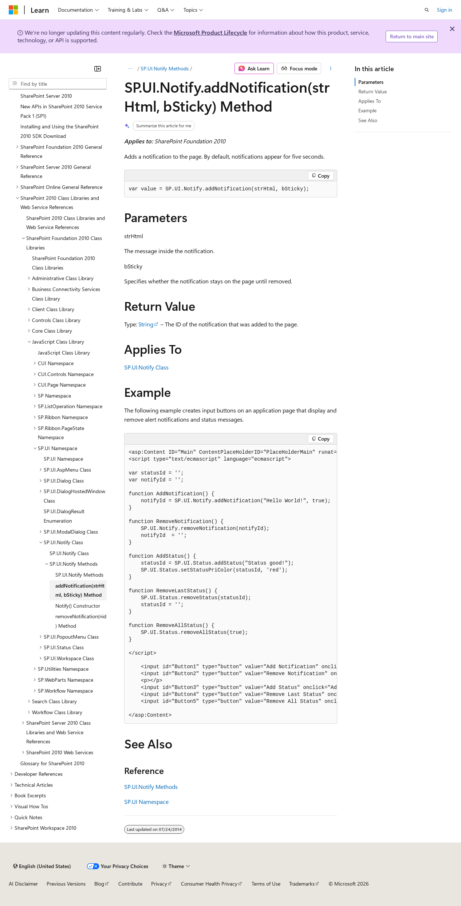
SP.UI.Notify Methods (165, 68)
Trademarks (302, 883)
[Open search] (426, 9)
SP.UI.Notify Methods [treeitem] (79, 574)
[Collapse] (97, 68)
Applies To (369, 100)
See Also (367, 120)
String (145, 324)
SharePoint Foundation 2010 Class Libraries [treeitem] (63, 263)
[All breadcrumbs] (130, 68)
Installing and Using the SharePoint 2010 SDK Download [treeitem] (59, 131)
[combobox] (58, 84)
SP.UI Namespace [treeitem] (63, 458)
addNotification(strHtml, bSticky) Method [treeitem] (80, 590)
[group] (230, 584)
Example (367, 110)
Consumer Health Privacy (209, 883)
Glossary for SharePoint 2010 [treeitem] (52, 763)
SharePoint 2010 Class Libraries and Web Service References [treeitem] (65, 222)
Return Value (372, 91)
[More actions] (330, 68)
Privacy (159, 883)
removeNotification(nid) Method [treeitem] (80, 621)
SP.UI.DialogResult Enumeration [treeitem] (64, 516)
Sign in (444, 9)
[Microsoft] (13, 10)
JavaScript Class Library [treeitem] (64, 352)
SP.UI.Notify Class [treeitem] (69, 553)
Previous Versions (66, 883)
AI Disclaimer (23, 883)
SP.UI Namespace (146, 801)
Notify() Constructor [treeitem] (77, 605)
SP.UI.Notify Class (146, 367)
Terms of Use (266, 883)
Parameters (370, 81)
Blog (99, 883)
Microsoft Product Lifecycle (210, 32)
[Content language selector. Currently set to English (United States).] (42, 866)
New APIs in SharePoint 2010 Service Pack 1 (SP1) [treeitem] (61, 111)
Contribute (130, 883)
